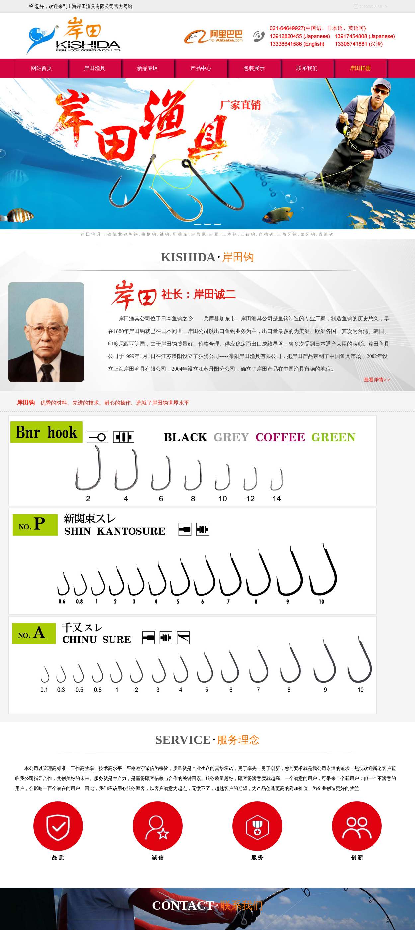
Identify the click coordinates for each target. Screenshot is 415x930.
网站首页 (41, 68)
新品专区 (147, 68)
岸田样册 (360, 68)
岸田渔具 (94, 68)
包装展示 (254, 68)
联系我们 (307, 68)
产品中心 (200, 68)
